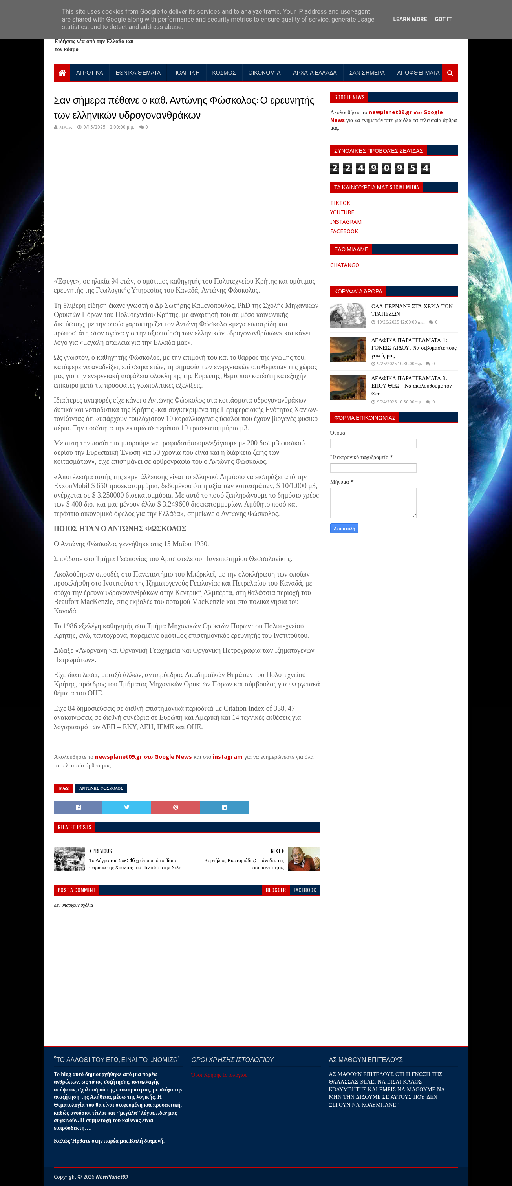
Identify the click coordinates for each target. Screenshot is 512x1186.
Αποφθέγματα (418, 72)
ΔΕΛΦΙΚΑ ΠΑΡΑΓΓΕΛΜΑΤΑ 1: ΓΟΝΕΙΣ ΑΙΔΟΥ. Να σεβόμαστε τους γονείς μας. (414, 348)
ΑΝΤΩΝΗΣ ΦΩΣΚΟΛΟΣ (101, 788)
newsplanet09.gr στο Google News (143, 756)
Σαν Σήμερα (367, 72)
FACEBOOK (344, 231)
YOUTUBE (342, 212)
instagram (228, 756)
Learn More (410, 19)
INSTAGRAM (346, 222)
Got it (443, 19)
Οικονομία (265, 72)
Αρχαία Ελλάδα (315, 72)
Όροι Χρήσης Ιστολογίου (219, 1075)
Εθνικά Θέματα (138, 72)
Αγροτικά (89, 72)
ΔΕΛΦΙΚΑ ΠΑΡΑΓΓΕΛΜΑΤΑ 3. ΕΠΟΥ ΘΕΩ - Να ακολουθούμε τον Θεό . (411, 386)
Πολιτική (186, 72)
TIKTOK (340, 203)
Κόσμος (224, 72)
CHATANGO (344, 265)
